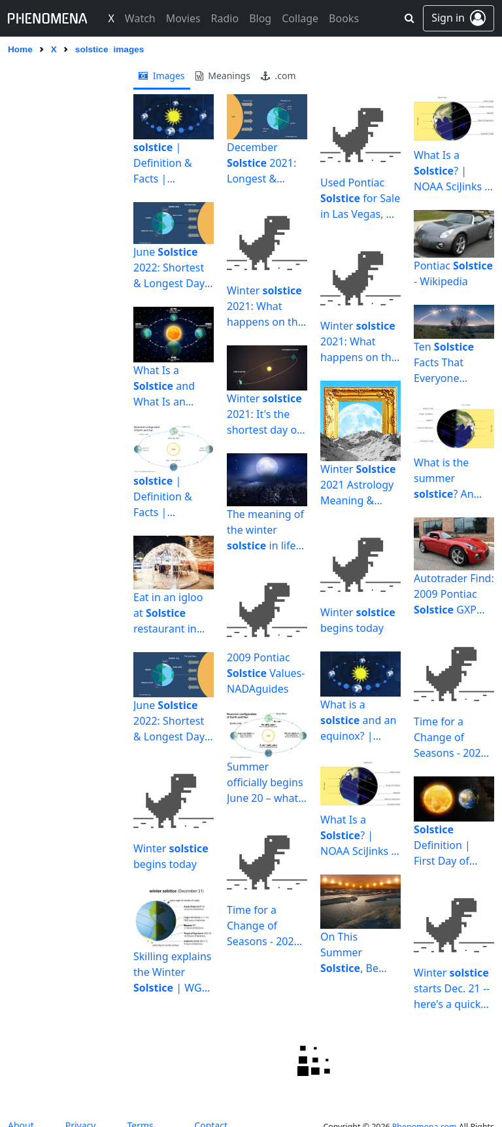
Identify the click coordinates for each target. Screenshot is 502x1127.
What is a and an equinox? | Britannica (358, 720)
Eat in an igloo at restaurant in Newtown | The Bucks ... (171, 613)
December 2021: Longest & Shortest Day (261, 163)
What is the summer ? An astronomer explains (444, 478)
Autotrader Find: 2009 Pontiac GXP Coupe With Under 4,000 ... (454, 594)
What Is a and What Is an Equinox (164, 386)
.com (278, 75)
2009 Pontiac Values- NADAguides (266, 673)
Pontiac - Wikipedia (453, 273)
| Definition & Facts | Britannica (162, 163)
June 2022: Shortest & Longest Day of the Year (169, 268)
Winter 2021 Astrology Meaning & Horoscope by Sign (358, 485)
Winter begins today (171, 856)
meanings (222, 75)
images (162, 75)
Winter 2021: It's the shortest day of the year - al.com (264, 414)
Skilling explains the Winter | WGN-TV (173, 972)
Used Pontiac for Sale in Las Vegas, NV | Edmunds (360, 198)
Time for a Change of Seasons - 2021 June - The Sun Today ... (263, 926)
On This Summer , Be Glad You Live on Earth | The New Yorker (360, 952)
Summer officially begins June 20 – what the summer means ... (265, 782)
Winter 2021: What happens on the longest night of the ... (266, 306)
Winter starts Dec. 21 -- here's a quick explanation (452, 988)
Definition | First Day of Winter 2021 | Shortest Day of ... (452, 845)
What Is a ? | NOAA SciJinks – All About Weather (358, 835)
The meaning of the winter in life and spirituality (265, 530)
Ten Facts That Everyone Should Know (446, 362)
